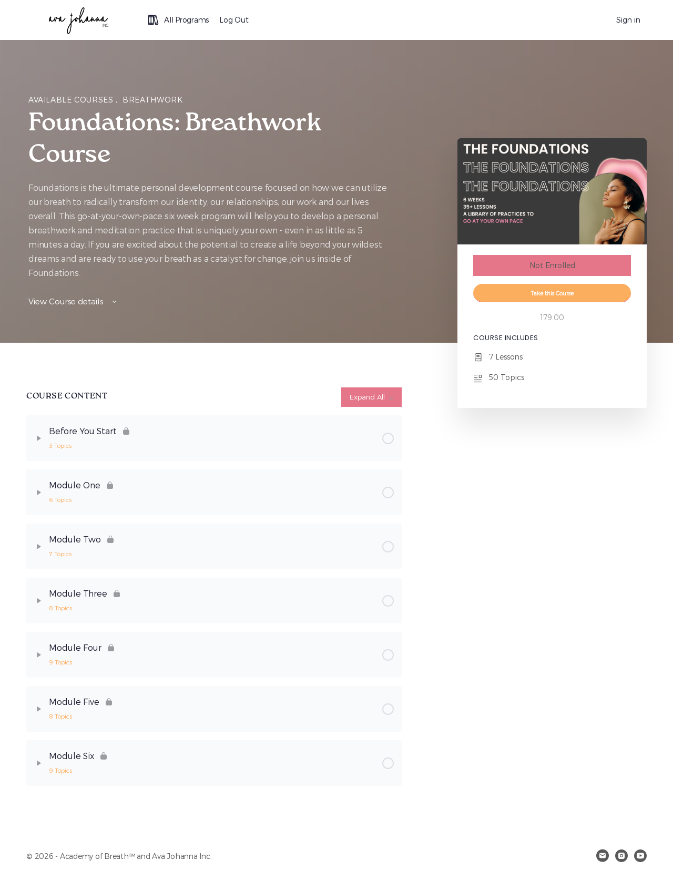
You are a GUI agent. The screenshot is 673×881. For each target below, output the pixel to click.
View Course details (73, 301)
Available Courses (72, 99)
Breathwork (152, 99)
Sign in (628, 19)
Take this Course (552, 293)
